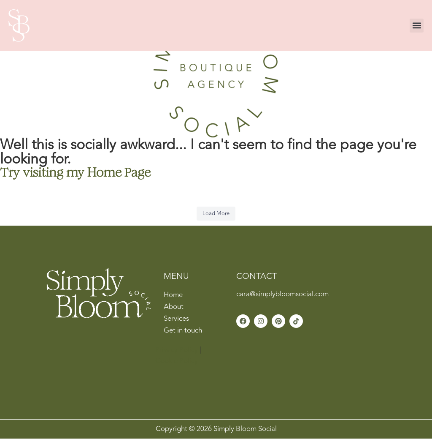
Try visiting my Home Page (75, 172)
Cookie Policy (176, 360)
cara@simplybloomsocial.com (282, 294)
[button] (417, 26)
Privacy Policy (176, 349)
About (174, 306)
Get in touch (183, 330)
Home (173, 294)
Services (176, 318)
